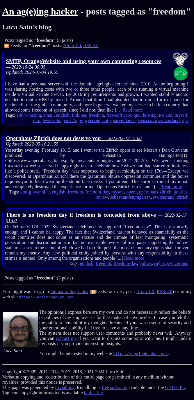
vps (185, 120)
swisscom (147, 120)
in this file (93, 392)
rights (159, 263)
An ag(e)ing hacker (40, 11)
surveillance (124, 120)
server (93, 120)
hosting (149, 115)
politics (180, 191)
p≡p (82, 120)
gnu (137, 115)
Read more (132, 109)
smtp (106, 120)
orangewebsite (46, 120)
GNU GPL (175, 387)
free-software (118, 115)
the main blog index (69, 291)
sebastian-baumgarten (130, 197)
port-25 (69, 120)
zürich (182, 197)
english (63, 115)
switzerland (169, 120)
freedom (96, 115)
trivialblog (65, 387)
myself (181, 115)
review (101, 197)
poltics (145, 263)
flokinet (79, 115)
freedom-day (97, 191)
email (48, 115)
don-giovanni (32, 191)
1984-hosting (29, 115)
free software (114, 387)
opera (131, 191)
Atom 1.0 (72, 45)
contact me (66, 338)
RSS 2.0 (90, 45)
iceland (165, 115)
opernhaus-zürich (155, 191)
